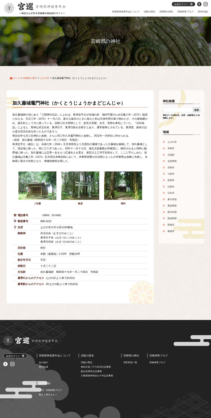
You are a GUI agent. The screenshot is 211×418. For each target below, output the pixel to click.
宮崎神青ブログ (157, 362)
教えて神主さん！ (48, 394)
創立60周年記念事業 (91, 371)
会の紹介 (43, 362)
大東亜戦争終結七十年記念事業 (97, 375)
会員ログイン (15, 355)
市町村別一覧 (130, 362)
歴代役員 (43, 367)
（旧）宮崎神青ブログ (50, 390)
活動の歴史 (86, 362)
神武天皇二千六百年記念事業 (96, 367)
